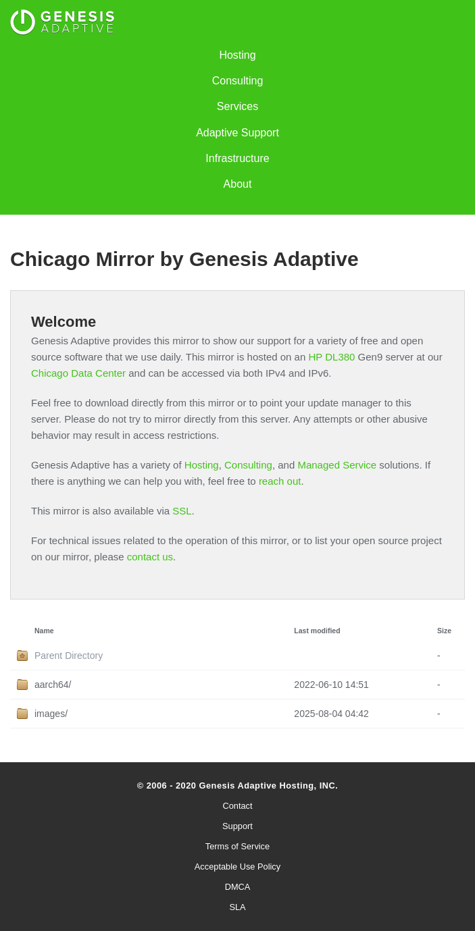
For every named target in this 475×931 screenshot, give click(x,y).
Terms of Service (237, 846)
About (238, 184)
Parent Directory (68, 655)
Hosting (237, 55)
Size (444, 631)
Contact (237, 806)
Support (237, 826)
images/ (51, 713)
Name (44, 631)
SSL (181, 510)
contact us (150, 556)
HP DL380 (331, 357)
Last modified (317, 631)
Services (237, 106)
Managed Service (336, 465)
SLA (237, 907)
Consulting (238, 80)
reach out (280, 481)
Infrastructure (237, 158)
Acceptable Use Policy (237, 866)
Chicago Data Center (78, 373)
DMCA (238, 887)
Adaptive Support (237, 132)
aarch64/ (52, 684)
